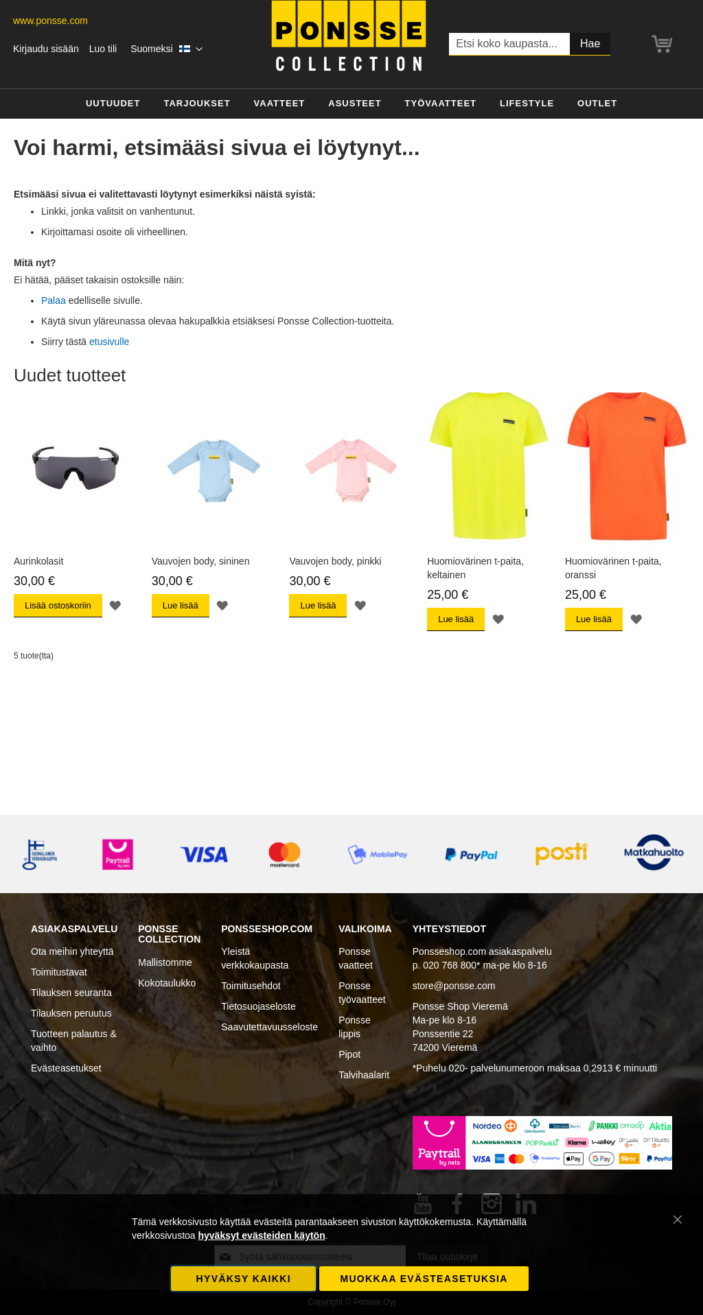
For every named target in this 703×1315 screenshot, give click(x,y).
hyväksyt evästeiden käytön (261, 1235)
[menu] (351, 104)
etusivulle (109, 341)
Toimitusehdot (250, 985)
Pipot (349, 1054)
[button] (166, 49)
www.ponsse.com (50, 20)
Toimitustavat (59, 972)
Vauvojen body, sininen (201, 561)
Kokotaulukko (167, 983)
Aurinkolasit (38, 561)
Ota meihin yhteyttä (72, 951)
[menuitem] (113, 104)
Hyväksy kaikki (243, 1278)
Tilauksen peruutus (71, 1013)
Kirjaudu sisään (46, 48)
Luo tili (103, 48)
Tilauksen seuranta (71, 992)
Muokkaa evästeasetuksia (423, 1278)
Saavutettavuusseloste (269, 1026)
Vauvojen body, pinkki (335, 561)
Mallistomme (165, 962)
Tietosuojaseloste (258, 1006)
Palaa (53, 300)
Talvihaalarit (363, 1074)
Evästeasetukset (66, 1068)
